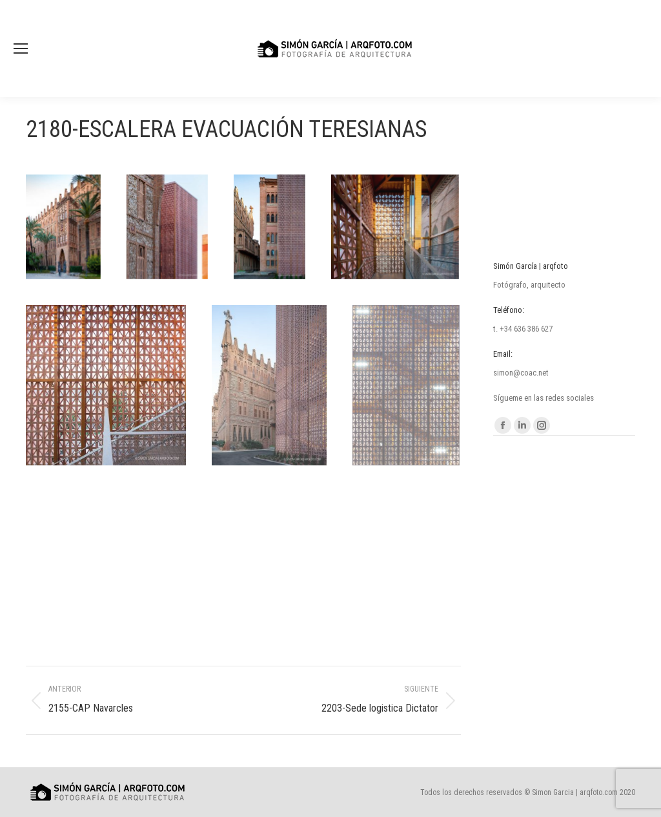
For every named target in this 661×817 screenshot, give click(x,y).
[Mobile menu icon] (20, 48)
